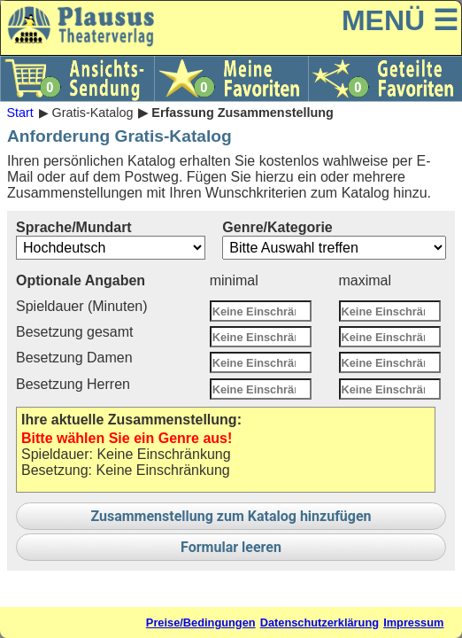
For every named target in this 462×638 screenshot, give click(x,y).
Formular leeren (231, 547)
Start (19, 112)
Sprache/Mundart (110, 240)
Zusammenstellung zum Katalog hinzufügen (230, 516)
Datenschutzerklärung (319, 622)
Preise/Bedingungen (201, 622)
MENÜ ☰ (400, 20)
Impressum (413, 622)
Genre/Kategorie (334, 240)
